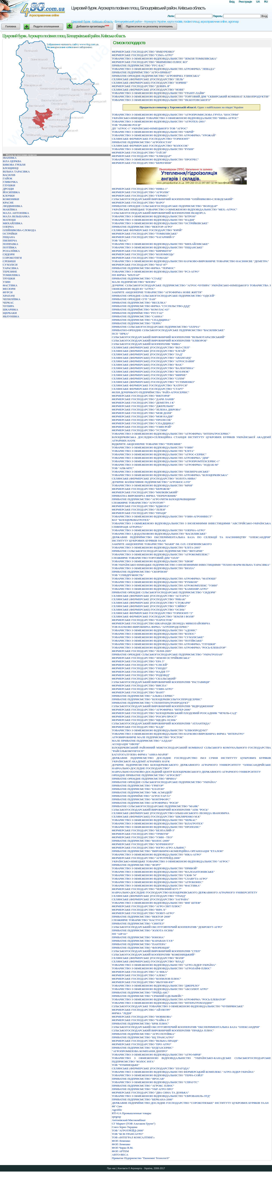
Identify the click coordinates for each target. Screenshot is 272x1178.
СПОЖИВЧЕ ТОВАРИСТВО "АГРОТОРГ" (138, 502)
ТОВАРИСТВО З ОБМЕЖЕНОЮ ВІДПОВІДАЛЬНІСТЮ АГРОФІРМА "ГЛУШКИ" (164, 644)
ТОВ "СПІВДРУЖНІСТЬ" (128, 575)
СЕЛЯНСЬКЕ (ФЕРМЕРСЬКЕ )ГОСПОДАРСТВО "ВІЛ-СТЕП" (151, 347)
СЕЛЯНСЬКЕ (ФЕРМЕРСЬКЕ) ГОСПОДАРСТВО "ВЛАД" (148, 961)
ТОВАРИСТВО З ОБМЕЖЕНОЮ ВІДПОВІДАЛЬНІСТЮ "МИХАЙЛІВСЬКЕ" (160, 244)
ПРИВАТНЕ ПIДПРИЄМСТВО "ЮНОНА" (138, 937)
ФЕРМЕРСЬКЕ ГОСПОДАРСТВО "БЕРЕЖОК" (141, 488)
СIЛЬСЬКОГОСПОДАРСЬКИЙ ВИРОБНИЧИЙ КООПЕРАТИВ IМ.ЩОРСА (159, 213)
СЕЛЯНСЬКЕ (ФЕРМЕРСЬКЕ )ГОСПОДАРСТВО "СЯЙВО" (149, 606)
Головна (10, 26)
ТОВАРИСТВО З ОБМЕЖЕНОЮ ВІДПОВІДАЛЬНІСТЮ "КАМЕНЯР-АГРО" (160, 589)
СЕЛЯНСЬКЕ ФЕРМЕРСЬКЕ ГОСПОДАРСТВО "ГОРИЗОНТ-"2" (152, 613)
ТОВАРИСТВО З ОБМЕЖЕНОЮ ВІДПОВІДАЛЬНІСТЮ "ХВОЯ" (153, 561)
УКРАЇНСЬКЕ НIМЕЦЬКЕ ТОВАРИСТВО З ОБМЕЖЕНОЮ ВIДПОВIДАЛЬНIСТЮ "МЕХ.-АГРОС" (174, 209)
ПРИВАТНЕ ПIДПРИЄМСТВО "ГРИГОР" (138, 785)
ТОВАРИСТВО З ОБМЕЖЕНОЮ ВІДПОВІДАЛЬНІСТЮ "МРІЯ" (152, 485)
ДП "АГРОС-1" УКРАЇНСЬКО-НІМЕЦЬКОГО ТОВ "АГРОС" (150, 128)
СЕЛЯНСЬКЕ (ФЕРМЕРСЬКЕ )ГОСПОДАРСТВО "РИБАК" (149, 599)
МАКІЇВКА (10, 209)
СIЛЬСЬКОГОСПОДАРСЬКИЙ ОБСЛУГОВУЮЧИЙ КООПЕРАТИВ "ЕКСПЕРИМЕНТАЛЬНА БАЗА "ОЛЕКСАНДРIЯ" (186, 1027)
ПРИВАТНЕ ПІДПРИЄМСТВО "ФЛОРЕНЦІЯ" (141, 947)
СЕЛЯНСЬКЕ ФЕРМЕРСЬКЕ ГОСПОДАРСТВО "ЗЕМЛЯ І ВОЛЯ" (153, 616)
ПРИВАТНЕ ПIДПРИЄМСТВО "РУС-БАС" (138, 65)
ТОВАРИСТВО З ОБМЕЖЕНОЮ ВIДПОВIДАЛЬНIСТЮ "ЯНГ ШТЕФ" (156, 902)
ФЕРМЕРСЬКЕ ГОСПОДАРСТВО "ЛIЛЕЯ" (139, 509)
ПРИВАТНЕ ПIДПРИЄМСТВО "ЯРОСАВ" (138, 1078)
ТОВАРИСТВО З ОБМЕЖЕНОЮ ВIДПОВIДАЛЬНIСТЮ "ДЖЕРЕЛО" (156, 985)
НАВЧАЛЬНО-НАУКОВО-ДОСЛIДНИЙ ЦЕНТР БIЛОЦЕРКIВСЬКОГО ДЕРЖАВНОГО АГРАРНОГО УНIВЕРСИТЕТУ (186, 771)
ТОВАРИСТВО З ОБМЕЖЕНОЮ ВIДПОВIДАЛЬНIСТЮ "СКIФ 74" (154, 875)
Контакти (123, 1168)
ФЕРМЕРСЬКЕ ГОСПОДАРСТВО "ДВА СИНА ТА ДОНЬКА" (150, 1092)
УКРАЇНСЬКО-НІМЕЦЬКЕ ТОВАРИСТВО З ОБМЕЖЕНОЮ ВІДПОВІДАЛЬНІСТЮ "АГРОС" (171, 861)
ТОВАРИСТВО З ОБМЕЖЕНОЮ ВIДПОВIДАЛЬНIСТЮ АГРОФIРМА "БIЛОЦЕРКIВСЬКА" (170, 475)
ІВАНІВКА (10, 157)
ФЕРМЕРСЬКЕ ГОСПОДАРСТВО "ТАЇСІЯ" (139, 152)
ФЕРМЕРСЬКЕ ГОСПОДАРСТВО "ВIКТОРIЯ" (141, 395)
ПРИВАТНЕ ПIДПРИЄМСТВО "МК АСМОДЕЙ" (142, 792)
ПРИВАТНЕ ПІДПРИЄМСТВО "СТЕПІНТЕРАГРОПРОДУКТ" (150, 702)
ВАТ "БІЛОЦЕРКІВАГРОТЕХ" (131, 520)
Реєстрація (245, 1)
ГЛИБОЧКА (10, 181)
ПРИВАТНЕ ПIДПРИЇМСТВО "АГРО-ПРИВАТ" (142, 72)
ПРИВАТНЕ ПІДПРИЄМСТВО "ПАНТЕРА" (139, 944)
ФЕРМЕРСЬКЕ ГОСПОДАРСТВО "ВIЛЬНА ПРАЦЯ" (145, 1040)
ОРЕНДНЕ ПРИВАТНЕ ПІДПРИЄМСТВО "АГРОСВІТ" (146, 775)
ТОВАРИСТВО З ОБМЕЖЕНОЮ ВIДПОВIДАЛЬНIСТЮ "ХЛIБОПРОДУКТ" (160, 730)
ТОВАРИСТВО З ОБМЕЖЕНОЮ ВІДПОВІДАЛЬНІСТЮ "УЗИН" (153, 447)
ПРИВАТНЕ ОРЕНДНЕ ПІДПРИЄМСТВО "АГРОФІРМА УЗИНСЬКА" (156, 75)
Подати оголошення (46, 26)
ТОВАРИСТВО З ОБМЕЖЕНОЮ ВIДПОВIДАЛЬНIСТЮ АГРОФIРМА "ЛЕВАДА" (163, 68)
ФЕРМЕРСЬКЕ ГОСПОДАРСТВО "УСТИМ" (140, 430)
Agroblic (117, 1109)
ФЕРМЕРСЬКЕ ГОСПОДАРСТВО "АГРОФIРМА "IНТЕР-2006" (151, 709)
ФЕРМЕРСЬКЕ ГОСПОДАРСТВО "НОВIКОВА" (142, 1016)
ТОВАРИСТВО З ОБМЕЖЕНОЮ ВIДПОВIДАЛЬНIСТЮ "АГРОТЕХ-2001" (159, 121)
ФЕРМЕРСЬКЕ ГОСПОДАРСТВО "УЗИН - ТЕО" (142, 837)
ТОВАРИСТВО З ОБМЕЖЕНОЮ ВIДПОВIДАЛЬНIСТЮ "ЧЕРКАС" (154, 820)
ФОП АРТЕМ (120, 1151)
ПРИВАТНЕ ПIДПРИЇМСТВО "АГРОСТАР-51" (141, 795)
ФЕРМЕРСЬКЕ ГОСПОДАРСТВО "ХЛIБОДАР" (142, 156)
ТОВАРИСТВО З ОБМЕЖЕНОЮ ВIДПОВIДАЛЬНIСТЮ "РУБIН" (153, 149)
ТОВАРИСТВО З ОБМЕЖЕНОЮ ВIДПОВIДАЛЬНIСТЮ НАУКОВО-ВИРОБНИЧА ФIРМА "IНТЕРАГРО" (178, 733)
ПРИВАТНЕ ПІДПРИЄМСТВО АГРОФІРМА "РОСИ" (145, 802)
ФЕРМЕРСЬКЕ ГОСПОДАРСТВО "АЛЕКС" (139, 975)
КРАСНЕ (8, 202)
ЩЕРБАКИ (10, 313)
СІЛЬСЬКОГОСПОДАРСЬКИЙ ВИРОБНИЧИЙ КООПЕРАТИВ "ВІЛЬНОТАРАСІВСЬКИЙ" (168, 337)
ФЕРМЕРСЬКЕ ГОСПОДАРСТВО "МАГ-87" (139, 264)
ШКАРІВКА (10, 309)
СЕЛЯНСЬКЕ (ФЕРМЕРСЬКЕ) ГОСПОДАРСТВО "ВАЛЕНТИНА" (153, 368)
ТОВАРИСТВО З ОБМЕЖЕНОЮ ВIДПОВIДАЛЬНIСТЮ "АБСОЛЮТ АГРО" (160, 989)
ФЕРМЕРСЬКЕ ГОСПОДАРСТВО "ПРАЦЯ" (139, 513)
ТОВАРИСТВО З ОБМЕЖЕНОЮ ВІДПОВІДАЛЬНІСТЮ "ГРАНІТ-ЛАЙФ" (158, 93)
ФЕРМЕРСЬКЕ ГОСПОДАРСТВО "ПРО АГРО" (141, 1044)
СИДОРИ (8, 254)
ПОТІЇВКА (10, 247)
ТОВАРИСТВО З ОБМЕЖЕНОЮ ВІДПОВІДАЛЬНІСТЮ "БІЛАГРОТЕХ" (158, 823)
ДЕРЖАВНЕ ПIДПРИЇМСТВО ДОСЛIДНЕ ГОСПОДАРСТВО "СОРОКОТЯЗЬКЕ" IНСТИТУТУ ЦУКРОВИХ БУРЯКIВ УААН (190, 1102)
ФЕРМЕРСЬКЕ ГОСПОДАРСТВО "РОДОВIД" (141, 675)
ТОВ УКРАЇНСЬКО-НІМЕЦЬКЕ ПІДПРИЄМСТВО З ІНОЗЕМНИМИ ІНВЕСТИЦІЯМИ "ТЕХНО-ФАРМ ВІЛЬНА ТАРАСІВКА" (191, 564)
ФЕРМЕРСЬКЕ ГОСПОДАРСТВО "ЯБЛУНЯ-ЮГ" (143, 982)
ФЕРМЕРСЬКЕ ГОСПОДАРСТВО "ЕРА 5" (138, 661)
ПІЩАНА (9, 237)
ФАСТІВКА (10, 285)
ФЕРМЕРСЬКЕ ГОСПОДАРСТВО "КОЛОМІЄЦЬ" (143, 254)
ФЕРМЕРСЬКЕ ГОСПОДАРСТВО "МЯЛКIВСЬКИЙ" (145, 492)
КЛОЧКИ (8, 195)
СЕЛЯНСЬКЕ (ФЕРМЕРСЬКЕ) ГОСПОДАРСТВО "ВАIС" (147, 364)
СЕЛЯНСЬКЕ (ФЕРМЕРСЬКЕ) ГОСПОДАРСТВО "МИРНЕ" (149, 375)
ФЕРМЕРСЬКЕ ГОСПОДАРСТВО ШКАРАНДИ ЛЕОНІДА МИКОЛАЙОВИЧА (161, 623)
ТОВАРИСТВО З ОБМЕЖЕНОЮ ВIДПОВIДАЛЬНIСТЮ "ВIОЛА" (153, 568)
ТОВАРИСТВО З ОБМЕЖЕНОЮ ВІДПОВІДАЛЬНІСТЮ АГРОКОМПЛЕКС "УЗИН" (165, 585)
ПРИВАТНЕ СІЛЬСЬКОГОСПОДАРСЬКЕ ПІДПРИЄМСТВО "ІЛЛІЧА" (156, 326)
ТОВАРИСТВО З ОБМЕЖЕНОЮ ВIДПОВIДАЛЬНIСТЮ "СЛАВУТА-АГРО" (160, 878)
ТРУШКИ (9, 278)
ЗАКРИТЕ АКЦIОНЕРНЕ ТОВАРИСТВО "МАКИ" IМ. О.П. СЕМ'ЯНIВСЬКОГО (162, 544)
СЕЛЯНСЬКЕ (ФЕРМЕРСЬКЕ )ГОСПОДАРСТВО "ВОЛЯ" (148, 958)
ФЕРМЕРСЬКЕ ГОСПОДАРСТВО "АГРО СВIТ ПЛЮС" (147, 906)
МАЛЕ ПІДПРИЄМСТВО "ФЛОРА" (134, 282)
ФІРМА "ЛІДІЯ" (122, 1013)
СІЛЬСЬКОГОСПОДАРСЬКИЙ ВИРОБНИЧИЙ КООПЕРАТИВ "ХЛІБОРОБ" (159, 340)
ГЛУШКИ (9, 185)
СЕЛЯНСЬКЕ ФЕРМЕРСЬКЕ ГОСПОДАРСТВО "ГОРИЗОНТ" (151, 138)
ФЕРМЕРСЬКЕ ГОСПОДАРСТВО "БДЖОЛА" (140, 506)
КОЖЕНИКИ (11, 199)
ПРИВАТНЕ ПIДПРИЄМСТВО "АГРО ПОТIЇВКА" (143, 1033)
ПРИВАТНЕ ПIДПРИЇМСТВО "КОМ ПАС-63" (140, 309)
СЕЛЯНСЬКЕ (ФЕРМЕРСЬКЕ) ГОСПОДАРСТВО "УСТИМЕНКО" (153, 382)
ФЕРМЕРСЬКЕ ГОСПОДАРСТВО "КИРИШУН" (142, 250)
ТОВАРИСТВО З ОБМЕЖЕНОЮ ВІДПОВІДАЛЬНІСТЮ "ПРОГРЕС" (155, 159)
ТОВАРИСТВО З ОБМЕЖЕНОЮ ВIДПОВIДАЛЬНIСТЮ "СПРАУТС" (155, 1082)
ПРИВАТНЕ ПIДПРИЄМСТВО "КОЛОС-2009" (141, 840)
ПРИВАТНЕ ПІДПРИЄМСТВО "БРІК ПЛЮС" (140, 1023)
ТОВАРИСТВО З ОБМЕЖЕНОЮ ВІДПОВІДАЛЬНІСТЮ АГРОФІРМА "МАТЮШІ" (164, 578)
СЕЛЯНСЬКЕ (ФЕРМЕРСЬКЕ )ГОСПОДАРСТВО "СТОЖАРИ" (151, 602)
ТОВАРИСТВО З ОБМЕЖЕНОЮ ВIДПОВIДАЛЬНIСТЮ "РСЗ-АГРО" (155, 271)
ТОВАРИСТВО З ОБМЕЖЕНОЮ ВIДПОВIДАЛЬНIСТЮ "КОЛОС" (154, 633)
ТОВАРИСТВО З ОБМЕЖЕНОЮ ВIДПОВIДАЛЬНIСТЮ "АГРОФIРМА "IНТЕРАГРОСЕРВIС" (171, 433)
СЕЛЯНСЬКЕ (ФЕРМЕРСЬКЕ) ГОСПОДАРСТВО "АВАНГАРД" (152, 357)
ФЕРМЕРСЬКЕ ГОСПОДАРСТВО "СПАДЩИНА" (143, 423)
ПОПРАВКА (10, 244)
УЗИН (6, 282)
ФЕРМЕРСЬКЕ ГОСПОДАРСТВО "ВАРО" (138, 202)
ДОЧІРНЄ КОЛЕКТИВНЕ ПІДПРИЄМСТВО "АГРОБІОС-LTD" (151, 482)
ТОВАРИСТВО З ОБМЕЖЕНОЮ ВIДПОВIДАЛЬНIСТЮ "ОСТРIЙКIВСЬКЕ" (160, 223)
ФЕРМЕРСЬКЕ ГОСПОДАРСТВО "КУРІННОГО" (143, 844)
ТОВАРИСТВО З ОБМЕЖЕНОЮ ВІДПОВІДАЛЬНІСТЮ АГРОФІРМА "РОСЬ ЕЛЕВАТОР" (169, 999)
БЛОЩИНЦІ (11, 168)
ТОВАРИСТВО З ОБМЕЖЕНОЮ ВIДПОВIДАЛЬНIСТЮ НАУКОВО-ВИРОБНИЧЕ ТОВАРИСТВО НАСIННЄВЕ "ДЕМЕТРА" (190, 261)
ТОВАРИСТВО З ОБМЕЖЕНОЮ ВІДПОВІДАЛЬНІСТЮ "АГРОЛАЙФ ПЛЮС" (161, 968)
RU (266, 1)
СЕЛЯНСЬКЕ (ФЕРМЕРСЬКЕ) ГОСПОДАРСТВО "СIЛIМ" (148, 378)
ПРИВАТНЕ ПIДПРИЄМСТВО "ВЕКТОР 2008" (141, 916)
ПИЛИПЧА (10, 240)
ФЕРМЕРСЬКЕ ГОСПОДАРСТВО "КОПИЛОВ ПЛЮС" (146, 978)
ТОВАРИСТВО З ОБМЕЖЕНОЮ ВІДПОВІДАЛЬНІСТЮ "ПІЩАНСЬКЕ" (157, 247)
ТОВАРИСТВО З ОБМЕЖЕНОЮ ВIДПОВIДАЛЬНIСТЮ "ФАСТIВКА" (156, 885)
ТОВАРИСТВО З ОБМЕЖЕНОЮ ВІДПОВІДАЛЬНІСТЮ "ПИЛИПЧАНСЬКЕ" (160, 471)
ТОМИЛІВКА (11, 275)
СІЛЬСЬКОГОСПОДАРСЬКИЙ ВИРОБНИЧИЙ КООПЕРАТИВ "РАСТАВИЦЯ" (161, 682)
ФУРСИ (8, 292)
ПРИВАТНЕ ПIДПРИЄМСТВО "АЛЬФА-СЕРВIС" (143, 695)
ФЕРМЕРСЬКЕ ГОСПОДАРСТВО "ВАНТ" (138, 692)
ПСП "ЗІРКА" (120, 333)
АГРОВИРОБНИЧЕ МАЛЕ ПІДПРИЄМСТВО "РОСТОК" (147, 737)
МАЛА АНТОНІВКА (16, 213)
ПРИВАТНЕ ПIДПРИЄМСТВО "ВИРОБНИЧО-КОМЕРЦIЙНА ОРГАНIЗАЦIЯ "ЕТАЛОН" (168, 851)
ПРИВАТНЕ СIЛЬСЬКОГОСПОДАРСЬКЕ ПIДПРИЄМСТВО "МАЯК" (155, 806)
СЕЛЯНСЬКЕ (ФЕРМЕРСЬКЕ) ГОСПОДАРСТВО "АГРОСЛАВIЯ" (153, 361)
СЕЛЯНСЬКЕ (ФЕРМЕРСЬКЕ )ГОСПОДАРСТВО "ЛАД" (147, 354)
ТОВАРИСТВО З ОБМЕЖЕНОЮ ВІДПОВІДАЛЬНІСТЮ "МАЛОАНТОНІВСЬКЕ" (163, 871)
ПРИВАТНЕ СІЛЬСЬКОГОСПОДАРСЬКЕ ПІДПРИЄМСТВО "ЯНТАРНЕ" (158, 551)
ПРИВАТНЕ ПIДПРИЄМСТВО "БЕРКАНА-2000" (142, 1099)
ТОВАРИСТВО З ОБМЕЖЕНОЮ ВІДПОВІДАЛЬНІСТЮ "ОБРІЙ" (153, 131)
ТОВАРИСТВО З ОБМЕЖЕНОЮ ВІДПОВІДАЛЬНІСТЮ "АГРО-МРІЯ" (157, 1054)
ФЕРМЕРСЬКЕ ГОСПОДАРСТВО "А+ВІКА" (140, 971)
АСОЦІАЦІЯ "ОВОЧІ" (126, 744)
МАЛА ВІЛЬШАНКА (16, 216)
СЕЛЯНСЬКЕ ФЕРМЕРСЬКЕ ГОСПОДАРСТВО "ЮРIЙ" (147, 230)
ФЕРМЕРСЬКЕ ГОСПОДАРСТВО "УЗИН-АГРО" (142, 689)
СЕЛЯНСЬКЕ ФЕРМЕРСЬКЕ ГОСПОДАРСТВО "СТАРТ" (148, 388)
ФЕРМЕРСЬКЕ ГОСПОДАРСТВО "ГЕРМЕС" (140, 195)
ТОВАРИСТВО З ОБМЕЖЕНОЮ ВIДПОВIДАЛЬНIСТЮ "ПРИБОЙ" (155, 868)
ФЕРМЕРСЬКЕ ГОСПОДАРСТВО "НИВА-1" (140, 188)
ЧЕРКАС (8, 302)
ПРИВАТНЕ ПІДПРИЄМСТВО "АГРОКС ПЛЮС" (143, 1085)
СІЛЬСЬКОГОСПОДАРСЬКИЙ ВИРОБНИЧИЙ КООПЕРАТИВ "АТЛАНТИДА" (161, 723)
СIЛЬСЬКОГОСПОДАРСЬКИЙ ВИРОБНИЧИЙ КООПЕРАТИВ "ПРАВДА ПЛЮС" (163, 1030)
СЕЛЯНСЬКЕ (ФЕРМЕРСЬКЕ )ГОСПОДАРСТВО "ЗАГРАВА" (150, 899)
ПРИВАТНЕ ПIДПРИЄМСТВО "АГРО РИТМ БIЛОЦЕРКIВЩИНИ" (154, 499)
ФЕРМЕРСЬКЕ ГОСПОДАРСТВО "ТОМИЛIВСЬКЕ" (145, 233)
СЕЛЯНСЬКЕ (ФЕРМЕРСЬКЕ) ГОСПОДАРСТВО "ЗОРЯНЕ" (150, 82)
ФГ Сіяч (117, 1106)
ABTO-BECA (120, 1154)
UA (258, 1)
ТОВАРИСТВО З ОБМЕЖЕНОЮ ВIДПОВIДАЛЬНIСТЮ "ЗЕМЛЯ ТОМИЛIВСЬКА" (164, 58)
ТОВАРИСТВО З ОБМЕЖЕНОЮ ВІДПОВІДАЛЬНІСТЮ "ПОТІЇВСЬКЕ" (157, 640)
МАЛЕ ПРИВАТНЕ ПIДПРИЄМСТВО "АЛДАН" (142, 740)
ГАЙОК (7, 178)
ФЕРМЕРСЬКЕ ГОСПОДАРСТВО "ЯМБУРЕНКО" (143, 51)
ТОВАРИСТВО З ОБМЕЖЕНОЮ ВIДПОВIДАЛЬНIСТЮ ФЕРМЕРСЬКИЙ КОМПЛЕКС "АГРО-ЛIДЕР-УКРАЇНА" (183, 1071)
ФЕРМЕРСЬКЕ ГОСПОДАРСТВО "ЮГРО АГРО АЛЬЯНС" (149, 847)
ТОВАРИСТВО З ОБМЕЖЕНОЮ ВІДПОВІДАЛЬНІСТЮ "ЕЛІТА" (153, 451)
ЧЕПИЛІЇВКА (11, 299)
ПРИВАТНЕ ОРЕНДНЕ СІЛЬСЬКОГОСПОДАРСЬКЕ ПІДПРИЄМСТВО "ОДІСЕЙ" (163, 295)
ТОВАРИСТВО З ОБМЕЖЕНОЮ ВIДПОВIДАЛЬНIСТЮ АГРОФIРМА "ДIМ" (160, 457)
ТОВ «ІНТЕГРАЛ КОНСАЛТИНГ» (133, 1137)
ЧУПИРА (8, 306)
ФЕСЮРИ (9, 288)
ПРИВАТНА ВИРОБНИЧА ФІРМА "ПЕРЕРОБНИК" (144, 495)
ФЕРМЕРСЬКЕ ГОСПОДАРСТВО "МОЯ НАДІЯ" (143, 416)
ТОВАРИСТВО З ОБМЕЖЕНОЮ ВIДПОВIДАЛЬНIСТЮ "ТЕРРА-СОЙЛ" (157, 1075)
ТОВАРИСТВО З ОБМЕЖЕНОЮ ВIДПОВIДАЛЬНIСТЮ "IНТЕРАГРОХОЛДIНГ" (163, 1002)
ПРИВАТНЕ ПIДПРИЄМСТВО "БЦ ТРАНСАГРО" (143, 1037)
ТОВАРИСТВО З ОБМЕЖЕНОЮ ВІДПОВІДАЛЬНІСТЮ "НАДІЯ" (153, 219)
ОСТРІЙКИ (10, 233)
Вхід (231, 1)
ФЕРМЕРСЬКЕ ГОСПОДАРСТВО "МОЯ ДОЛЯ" (142, 413)
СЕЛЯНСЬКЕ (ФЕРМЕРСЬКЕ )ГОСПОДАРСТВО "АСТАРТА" (151, 595)
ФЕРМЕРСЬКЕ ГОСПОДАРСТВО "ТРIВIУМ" (140, 833)
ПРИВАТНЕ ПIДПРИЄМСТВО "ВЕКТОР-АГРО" (142, 226)
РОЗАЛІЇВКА (11, 250)
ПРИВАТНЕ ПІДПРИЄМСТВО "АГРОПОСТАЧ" (142, 142)
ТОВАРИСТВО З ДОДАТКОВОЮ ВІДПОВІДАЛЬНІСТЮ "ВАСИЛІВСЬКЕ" (159, 533)
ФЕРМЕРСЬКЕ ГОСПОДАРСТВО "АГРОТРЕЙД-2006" (146, 858)
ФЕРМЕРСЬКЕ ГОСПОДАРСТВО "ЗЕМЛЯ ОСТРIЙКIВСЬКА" (151, 657)
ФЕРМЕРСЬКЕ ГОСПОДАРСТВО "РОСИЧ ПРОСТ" (144, 716)
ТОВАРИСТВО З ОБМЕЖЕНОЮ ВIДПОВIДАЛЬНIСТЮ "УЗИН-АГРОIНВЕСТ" (162, 516)
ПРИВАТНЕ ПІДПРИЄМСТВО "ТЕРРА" (137, 323)
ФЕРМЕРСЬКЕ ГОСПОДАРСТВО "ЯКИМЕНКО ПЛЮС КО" (150, 62)
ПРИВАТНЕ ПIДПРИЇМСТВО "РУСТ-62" (138, 313)
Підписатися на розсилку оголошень (149, 26)
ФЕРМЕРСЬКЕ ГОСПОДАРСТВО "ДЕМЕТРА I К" (143, 402)
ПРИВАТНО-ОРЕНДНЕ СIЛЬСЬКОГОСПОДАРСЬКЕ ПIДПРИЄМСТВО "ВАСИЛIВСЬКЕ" (168, 330)
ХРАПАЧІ (9, 295)
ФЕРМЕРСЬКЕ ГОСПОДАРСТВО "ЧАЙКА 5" (141, 1020)
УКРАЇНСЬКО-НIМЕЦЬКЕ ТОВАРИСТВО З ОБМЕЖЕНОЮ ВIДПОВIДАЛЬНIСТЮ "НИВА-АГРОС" (175, 118)
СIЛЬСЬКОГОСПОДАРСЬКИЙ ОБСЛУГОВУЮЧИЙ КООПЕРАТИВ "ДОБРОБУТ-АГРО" (167, 927)
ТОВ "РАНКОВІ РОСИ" (126, 125)
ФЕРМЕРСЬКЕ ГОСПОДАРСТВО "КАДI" (138, 726)
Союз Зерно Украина (124, 1127)
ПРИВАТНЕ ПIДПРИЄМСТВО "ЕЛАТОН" (138, 789)
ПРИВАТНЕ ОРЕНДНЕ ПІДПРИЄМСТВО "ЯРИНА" (144, 778)
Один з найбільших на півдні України (191, 107)
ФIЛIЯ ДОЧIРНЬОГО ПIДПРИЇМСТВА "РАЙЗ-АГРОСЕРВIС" (150, 392)
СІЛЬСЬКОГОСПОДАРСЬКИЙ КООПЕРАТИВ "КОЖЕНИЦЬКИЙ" (153, 954)
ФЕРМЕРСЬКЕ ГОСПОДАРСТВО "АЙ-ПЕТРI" (141, 1009)
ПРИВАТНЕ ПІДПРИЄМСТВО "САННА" (137, 316)
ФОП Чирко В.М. (122, 1147)
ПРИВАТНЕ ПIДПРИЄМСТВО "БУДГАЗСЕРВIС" (143, 1047)
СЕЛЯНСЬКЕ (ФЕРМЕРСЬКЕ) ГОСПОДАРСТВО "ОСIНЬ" (149, 609)
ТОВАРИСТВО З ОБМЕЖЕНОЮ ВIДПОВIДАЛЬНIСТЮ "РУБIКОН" (155, 582)
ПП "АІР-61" (120, 933)
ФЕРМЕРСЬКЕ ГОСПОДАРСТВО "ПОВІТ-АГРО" (143, 913)
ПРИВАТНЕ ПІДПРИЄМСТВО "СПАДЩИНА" (141, 319)
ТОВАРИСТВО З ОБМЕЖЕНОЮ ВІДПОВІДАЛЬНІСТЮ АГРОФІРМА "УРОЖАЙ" (164, 135)
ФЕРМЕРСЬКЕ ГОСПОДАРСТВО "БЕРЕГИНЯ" (142, 162)
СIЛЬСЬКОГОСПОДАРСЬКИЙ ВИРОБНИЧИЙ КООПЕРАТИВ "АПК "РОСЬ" (160, 809)
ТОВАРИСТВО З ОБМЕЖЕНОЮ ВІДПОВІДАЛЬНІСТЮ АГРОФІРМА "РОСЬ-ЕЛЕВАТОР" (169, 647)
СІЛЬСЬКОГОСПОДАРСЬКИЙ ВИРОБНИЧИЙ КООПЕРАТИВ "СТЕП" (156, 951)
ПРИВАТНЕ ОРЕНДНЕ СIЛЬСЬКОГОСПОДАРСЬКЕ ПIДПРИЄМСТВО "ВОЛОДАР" (165, 206)
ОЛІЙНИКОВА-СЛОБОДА (19, 230)
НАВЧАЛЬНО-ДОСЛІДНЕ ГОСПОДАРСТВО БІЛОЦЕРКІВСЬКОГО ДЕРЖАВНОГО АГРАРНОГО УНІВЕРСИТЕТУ (184, 892)
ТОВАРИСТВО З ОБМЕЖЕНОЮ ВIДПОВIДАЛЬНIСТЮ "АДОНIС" (154, 630)
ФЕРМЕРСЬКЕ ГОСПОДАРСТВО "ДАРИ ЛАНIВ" (143, 399)
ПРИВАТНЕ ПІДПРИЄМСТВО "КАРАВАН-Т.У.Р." (143, 940)
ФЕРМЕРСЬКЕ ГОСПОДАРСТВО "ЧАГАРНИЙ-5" (143, 237)
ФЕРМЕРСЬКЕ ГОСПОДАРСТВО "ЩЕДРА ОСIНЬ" (144, 720)
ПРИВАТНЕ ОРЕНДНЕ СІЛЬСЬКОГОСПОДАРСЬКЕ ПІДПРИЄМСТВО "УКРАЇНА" (164, 782)
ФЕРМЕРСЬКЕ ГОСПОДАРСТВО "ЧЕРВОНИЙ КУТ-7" (147, 889)
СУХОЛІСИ (10, 264)
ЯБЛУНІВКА (11, 316)
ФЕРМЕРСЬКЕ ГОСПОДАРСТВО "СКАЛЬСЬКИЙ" (144, 678)
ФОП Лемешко (121, 1140)
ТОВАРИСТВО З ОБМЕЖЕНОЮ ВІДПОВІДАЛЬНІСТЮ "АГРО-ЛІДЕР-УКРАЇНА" (164, 965)
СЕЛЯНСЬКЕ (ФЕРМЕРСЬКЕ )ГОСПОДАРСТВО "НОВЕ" (148, 89)
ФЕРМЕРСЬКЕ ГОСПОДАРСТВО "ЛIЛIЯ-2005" (142, 651)
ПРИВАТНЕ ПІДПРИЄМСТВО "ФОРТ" (136, 864)
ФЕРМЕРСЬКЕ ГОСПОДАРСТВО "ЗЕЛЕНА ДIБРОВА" (146, 409)
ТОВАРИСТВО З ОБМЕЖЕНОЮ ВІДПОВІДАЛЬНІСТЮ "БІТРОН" (154, 216)
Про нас (111, 1168)
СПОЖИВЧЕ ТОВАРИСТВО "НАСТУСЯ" (138, 920)
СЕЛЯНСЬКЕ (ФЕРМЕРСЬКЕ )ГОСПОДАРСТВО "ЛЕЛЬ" (148, 79)
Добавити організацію (92, 26)
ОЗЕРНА (8, 226)
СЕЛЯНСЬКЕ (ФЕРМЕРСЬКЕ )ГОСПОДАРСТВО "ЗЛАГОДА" (151, 1068)
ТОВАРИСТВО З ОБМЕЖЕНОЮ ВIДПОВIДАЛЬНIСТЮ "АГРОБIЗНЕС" (157, 882)
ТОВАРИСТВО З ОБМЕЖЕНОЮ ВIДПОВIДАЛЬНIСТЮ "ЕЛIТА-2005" (156, 547)
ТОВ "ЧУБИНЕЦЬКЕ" (125, 1065)
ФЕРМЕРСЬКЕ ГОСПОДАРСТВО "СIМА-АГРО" (142, 55)
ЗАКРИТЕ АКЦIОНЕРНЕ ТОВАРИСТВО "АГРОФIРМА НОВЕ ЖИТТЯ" (157, 292)
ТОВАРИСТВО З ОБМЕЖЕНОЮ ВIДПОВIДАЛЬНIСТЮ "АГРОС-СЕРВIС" (159, 454)
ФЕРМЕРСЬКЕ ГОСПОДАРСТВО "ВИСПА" (139, 685)
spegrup (116, 1116)
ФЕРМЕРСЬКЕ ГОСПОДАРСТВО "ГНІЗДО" (139, 668)
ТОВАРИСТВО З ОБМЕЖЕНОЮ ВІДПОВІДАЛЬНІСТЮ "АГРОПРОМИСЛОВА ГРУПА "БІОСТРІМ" (175, 114)
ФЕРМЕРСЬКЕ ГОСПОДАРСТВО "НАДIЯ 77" (141, 671)
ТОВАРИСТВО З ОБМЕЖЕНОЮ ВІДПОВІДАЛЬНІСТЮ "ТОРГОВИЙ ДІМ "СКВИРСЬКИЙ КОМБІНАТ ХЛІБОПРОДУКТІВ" (190, 96)
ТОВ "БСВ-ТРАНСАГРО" (127, 1134)
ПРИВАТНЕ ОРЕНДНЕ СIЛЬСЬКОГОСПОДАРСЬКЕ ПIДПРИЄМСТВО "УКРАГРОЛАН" (167, 654)
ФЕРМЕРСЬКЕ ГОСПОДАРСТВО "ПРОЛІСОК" (142, 419)
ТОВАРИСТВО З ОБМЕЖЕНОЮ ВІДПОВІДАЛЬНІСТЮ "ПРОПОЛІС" (156, 827)
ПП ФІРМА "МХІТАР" (126, 275)
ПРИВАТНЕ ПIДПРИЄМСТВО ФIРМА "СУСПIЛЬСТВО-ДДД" (151, 306)
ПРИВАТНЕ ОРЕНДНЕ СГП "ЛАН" (134, 299)
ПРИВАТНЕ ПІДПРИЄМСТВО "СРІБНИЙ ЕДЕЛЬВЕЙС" (147, 996)
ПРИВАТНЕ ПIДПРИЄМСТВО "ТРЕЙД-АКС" (140, 992)
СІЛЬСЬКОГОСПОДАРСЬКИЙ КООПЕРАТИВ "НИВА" (146, 344)
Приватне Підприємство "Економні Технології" (141, 1158)
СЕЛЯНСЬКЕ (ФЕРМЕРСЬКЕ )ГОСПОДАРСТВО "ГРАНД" (149, 896)
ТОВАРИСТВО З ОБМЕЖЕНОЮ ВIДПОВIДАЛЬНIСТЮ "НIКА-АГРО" (157, 854)
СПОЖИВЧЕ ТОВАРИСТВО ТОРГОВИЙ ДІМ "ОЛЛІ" (145, 557)
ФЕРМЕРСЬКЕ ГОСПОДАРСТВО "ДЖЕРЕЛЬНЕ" (143, 406)
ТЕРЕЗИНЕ (10, 271)
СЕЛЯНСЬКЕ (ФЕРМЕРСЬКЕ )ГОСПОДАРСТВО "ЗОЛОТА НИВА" (154, 478)
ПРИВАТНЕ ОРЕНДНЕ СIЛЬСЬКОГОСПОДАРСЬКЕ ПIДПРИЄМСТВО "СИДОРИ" (164, 592)
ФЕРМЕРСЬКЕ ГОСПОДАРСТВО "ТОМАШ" (140, 257)
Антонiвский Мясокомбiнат (128, 1120)
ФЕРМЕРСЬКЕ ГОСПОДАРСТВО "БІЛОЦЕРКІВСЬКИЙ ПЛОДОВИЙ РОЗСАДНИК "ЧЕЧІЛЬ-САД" (174, 713)
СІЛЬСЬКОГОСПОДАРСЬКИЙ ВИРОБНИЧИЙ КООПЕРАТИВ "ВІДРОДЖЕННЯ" (163, 706)
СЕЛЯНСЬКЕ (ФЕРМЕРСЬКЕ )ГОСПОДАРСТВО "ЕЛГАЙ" (149, 350)
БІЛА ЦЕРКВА (12, 161)
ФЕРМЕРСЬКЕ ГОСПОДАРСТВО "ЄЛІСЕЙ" (140, 664)
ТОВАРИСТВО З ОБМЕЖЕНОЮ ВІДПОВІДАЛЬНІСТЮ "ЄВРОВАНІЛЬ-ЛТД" (161, 1096)
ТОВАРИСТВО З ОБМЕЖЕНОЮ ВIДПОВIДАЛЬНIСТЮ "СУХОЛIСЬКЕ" (158, 637)
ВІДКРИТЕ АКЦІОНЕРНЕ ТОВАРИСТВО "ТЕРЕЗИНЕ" (147, 444)
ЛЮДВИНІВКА (12, 206)
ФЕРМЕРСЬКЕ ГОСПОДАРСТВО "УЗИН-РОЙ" (142, 426)
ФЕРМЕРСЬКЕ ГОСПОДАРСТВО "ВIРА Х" (139, 909)
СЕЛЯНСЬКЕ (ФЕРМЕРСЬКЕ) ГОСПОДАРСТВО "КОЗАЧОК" (151, 371)
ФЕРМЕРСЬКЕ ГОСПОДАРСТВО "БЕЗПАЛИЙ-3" (143, 830)
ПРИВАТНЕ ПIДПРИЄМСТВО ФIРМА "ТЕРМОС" (143, 268)
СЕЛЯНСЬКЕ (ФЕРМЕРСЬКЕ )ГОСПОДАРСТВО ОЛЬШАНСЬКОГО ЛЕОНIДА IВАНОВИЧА (170, 813)
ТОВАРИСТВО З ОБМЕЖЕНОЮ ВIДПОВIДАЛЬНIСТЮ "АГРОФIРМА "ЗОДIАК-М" (165, 464)
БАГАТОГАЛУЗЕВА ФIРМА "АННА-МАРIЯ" (140, 754)
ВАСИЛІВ (9, 175)
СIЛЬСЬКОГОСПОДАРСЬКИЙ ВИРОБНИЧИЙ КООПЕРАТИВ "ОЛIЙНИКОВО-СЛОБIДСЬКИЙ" (172, 199)
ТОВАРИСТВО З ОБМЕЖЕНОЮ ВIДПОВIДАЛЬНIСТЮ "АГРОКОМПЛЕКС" (160, 554)
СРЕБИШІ (9, 261)
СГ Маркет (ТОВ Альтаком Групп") (133, 1123)
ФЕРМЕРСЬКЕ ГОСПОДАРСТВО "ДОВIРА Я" (141, 86)
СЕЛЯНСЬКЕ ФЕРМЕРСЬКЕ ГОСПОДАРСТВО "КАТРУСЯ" (150, 385)
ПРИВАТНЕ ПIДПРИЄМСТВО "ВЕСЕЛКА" (139, 302)
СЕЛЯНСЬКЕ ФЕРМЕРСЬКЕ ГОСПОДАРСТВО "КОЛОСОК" (150, 145)
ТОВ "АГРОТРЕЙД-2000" (128, 1130)
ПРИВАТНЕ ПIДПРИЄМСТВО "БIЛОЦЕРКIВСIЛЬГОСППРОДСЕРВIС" (157, 699)
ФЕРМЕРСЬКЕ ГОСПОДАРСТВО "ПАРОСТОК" (142, 620)
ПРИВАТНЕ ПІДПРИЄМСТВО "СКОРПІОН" (140, 571)
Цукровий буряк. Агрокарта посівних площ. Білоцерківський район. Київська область (138, 8)
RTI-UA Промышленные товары (131, 1113)
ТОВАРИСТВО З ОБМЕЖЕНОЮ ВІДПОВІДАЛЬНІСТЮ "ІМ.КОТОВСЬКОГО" (161, 100)
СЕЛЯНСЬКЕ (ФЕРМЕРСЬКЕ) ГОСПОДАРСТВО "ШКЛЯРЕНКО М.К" (156, 816)
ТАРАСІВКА (11, 268)
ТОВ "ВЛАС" (120, 240)
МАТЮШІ (9, 219)
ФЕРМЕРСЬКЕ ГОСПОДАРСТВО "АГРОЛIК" (140, 192)
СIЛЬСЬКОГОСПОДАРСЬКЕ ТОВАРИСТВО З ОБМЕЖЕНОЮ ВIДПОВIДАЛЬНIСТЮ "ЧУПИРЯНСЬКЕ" (178, 1006)
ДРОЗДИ (8, 188)
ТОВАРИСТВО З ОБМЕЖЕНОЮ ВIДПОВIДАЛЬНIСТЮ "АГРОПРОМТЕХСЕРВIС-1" (166, 461)
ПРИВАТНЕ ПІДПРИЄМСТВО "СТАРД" (137, 278)
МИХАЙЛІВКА (12, 223)
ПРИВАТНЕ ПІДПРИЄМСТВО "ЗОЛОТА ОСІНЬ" (143, 930)
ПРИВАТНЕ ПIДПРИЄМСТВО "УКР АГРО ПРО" (143, 1089)
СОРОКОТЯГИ (12, 257)
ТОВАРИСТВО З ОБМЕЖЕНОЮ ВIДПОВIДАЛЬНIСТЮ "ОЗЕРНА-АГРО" (158, 530)
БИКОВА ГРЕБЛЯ (14, 164)
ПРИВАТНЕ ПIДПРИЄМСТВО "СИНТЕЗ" (138, 923)
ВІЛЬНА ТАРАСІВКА (16, 171)
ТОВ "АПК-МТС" (123, 468)
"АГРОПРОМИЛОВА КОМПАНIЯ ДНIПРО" (140, 1051)
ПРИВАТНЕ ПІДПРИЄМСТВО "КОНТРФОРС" (141, 799)
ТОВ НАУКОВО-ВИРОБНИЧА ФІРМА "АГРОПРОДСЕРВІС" (150, 626)
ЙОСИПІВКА (11, 192)
